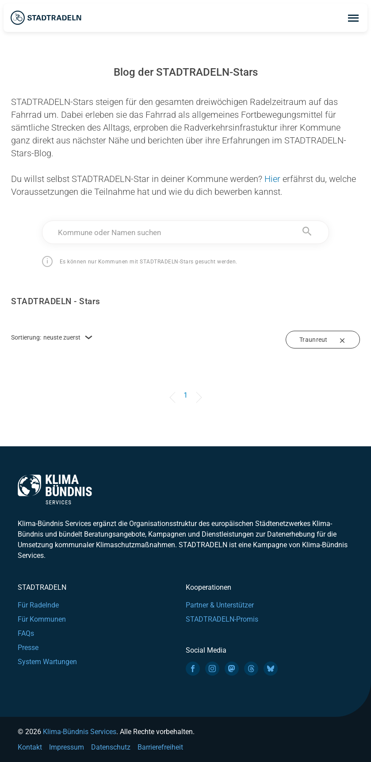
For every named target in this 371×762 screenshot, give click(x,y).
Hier (272, 179)
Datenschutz (110, 747)
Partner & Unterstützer (220, 605)
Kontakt (30, 747)
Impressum (66, 747)
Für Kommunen (42, 619)
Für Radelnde (38, 605)
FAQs (26, 633)
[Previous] (173, 391)
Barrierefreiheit (160, 747)
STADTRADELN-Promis (222, 619)
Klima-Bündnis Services (79, 731)
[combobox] (185, 232)
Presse (28, 647)
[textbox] (185, 232)
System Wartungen (47, 662)
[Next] (197, 391)
